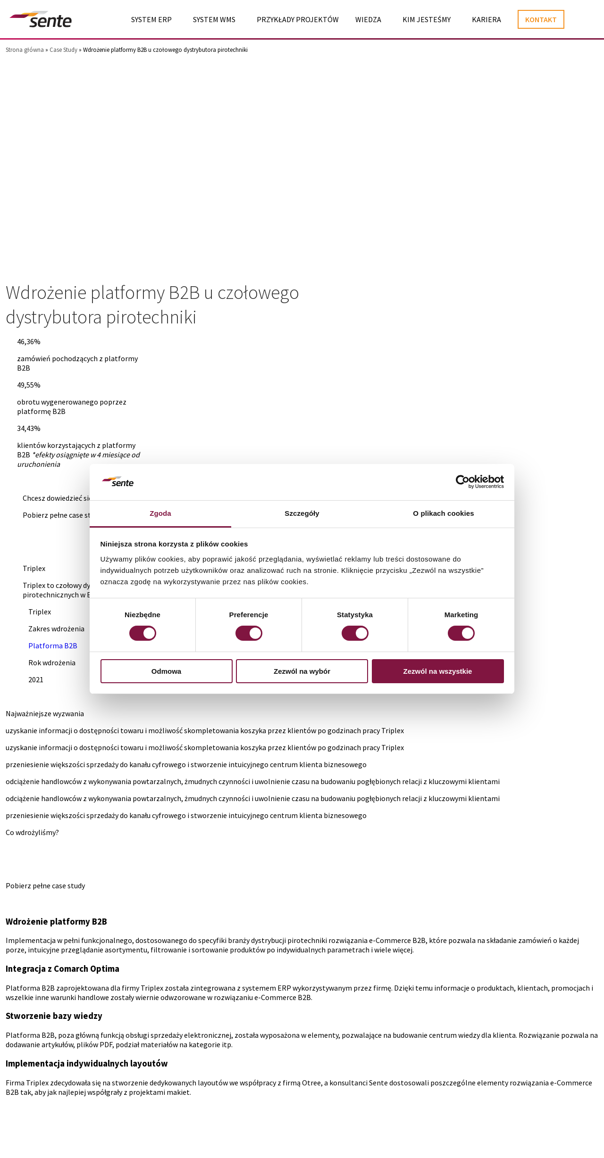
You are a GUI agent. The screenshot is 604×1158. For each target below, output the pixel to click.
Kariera (486, 20)
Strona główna (25, 50)
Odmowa (166, 671)
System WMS (214, 20)
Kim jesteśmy (427, 20)
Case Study (63, 50)
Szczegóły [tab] (302, 513)
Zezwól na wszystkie (437, 671)
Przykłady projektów (298, 20)
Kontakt (541, 20)
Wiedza (368, 20)
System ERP (151, 20)
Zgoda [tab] (160, 513)
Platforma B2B (52, 646)
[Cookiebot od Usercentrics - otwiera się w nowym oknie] (462, 482)
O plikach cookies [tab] (443, 513)
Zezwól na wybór (302, 671)
